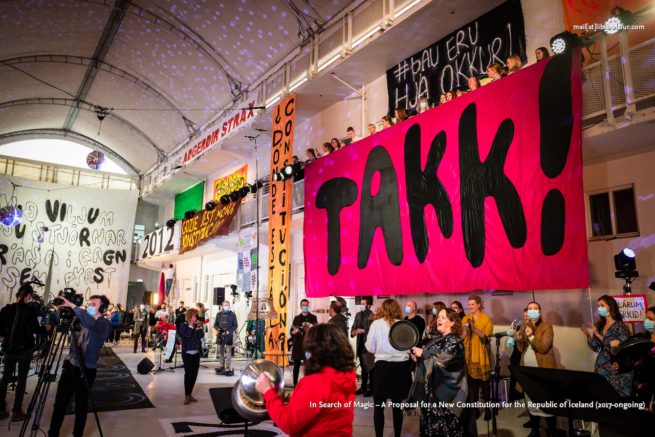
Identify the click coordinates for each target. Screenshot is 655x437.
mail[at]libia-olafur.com (609, 27)
